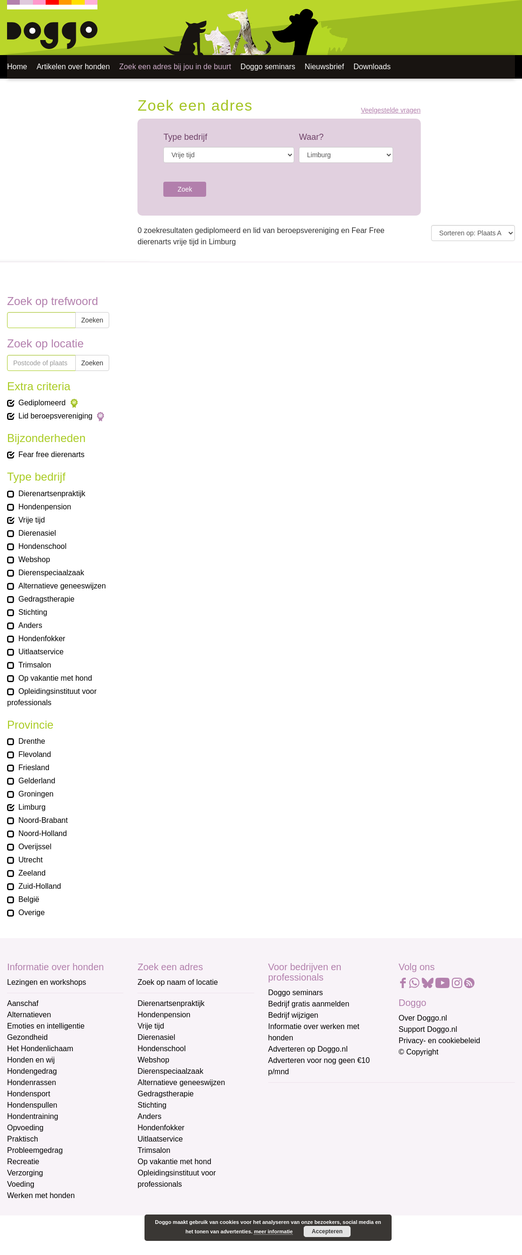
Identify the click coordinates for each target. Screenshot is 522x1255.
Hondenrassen (31, 1082)
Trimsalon (153, 1150)
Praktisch (22, 1139)
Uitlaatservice (160, 1139)
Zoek (184, 189)
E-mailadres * (292, 1094)
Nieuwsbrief (324, 67)
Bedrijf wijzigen (293, 1015)
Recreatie (23, 1162)
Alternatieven (29, 1015)
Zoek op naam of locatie (177, 982)
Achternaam (289, 1156)
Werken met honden (41, 1195)
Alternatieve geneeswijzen (181, 1082)
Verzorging (25, 1173)
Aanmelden (335, 1195)
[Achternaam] (335, 1171)
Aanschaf (23, 1003)
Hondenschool (161, 1049)
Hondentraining (32, 1116)
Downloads (372, 67)
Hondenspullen (32, 1105)
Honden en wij (31, 1060)
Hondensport (28, 1094)
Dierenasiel (156, 1037)
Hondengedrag (32, 1071)
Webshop (153, 1060)
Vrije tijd (150, 1026)
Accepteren (327, 1231)
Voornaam (286, 1125)
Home (17, 67)
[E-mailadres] (335, 1109)
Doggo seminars (268, 67)
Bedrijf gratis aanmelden (309, 1004)
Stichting (151, 1105)
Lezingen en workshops (46, 982)
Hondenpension (163, 1015)
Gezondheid (27, 1037)
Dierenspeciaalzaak (170, 1071)
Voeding (20, 1184)
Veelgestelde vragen (391, 110)
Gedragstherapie (165, 1094)
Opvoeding (25, 1128)
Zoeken (92, 320)
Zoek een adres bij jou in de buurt (175, 67)
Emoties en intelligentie (46, 1026)
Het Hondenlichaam (40, 1049)
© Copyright (419, 1052)
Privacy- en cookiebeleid (439, 1041)
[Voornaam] (335, 1140)
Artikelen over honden (73, 67)
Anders (149, 1116)
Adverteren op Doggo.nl (308, 1049)
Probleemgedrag (35, 1150)
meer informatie (273, 1231)
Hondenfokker (161, 1128)
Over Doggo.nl (423, 1018)
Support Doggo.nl (428, 1029)
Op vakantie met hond (174, 1162)
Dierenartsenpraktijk (170, 1003)
